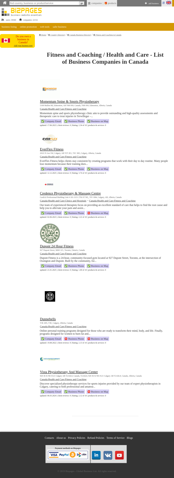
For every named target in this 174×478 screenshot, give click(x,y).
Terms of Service (115, 437)
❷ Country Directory (56, 35)
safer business (59, 26)
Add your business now (23, 45)
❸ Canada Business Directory (79, 35)
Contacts (49, 437)
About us (61, 437)
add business (154, 3)
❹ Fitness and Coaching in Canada (107, 35)
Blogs (130, 437)
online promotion (28, 26)
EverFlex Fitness (52, 149)
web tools (44, 26)
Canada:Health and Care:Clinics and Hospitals (63, 200)
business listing (9, 26)
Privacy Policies (76, 437)
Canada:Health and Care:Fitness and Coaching (63, 109)
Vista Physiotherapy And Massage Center (69, 372)
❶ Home (42, 35)
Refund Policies (95, 437)
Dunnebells (48, 319)
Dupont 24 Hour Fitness (57, 246)
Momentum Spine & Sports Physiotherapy (69, 101)
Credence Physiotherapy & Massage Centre (70, 193)
